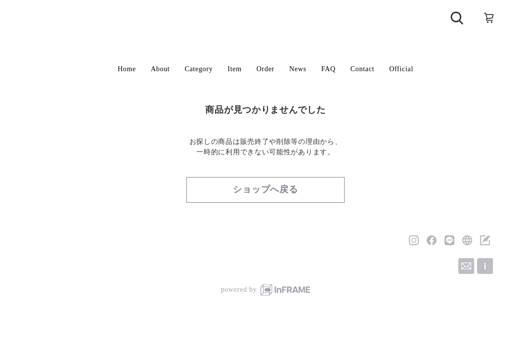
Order (265, 69)
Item (234, 69)
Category (198, 69)
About (160, 69)
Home (127, 69)
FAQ (328, 69)
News (298, 69)
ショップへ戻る (265, 189)
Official (401, 69)
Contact (362, 69)
